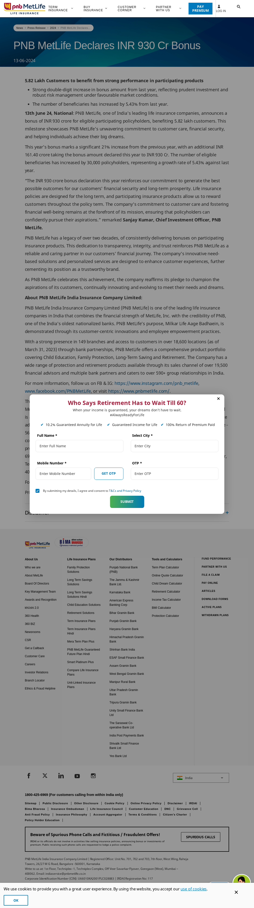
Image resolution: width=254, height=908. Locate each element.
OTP (137, 463)
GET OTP (109, 473)
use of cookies (193, 889)
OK (15, 900)
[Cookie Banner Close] (236, 892)
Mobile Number (52, 463)
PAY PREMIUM (200, 8)
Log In (221, 8)
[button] (234, 8)
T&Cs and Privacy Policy (125, 491)
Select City (142, 435)
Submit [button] (127, 501)
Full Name (47, 435)
